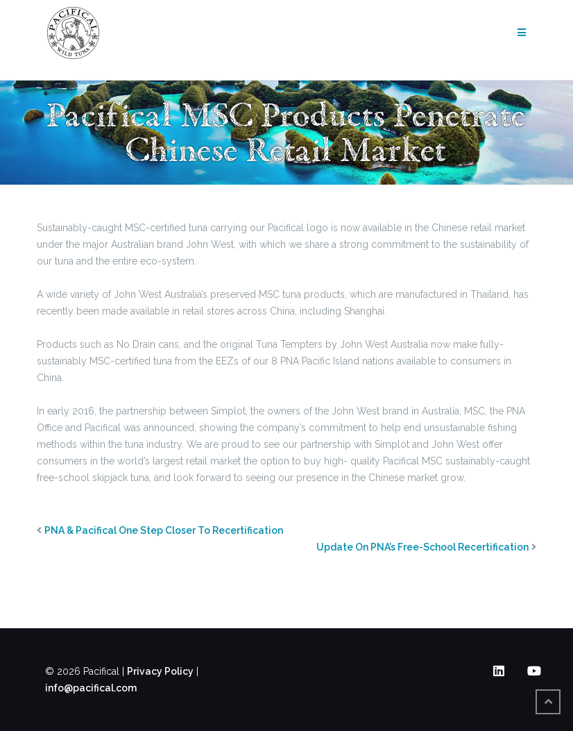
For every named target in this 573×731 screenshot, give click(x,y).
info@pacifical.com (91, 688)
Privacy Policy (160, 671)
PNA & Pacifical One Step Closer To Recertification (163, 530)
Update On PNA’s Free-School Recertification (422, 547)
